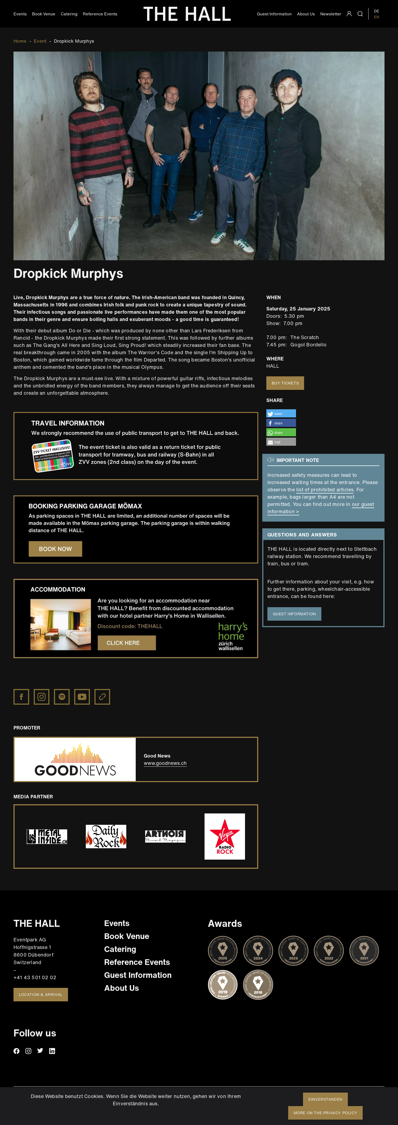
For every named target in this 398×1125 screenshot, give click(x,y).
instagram (28, 1051)
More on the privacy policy (326, 1113)
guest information (294, 614)
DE (376, 11)
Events (20, 14)
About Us (306, 14)
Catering (69, 14)
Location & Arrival (41, 994)
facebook (16, 1051)
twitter (40, 1051)
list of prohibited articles (324, 489)
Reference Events (100, 14)
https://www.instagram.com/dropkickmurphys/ (42, 692)
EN (376, 17)
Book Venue (43, 14)
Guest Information (274, 14)
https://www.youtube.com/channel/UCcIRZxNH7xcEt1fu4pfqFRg (82, 692)
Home (19, 41)
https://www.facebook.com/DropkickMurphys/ (22, 692)
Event (40, 41)
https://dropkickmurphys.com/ (103, 692)
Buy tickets (285, 383)
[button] (281, 413)
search (360, 13)
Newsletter (330, 14)
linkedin (52, 1051)
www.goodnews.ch (165, 762)
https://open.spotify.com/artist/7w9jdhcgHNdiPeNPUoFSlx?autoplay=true (62, 695)
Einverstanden (325, 1099)
